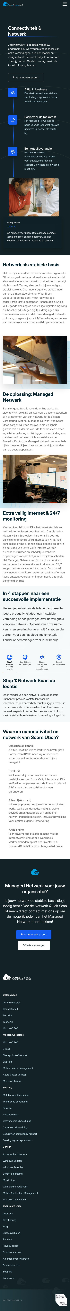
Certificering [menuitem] (9, 1220)
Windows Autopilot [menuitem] (13, 1167)
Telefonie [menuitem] (8, 1021)
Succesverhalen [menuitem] (11, 1232)
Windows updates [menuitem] (12, 1160)
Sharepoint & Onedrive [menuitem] (15, 1055)
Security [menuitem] (7, 1015)
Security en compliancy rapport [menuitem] (20, 1133)
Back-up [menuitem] (7, 1061)
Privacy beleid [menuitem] (10, 1245)
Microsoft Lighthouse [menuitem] (14, 1199)
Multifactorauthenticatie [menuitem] (15, 1095)
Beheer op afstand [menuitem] (13, 1173)
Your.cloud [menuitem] (9, 1278)
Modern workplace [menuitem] (13, 1034)
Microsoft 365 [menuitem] (10, 1028)
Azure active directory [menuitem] (15, 1154)
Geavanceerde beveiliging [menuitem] (17, 1120)
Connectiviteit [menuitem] (10, 1009)
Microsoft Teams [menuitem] (12, 1081)
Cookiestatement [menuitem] (12, 1252)
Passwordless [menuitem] (10, 1114)
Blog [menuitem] (5, 1226)
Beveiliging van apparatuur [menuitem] (17, 1140)
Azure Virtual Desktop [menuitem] (15, 1074)
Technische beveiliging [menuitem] (15, 1101)
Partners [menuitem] (7, 1239)
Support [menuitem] (7, 1271)
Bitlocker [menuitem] (7, 1108)
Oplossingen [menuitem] (10, 994)
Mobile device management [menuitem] (18, 1068)
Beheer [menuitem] (7, 1146)
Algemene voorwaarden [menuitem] (16, 1258)
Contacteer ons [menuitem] (11, 1265)
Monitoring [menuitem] (9, 1180)
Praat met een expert (25, 77)
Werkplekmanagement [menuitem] (15, 1186)
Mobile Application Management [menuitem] (20, 1193)
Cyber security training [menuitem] (15, 1127)
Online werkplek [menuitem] (11, 1002)
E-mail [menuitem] (6, 1048)
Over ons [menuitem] (8, 1213)
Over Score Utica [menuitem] (12, 1205)
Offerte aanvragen (34, 945)
